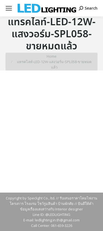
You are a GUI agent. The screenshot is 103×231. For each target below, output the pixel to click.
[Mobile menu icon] (8, 8)
